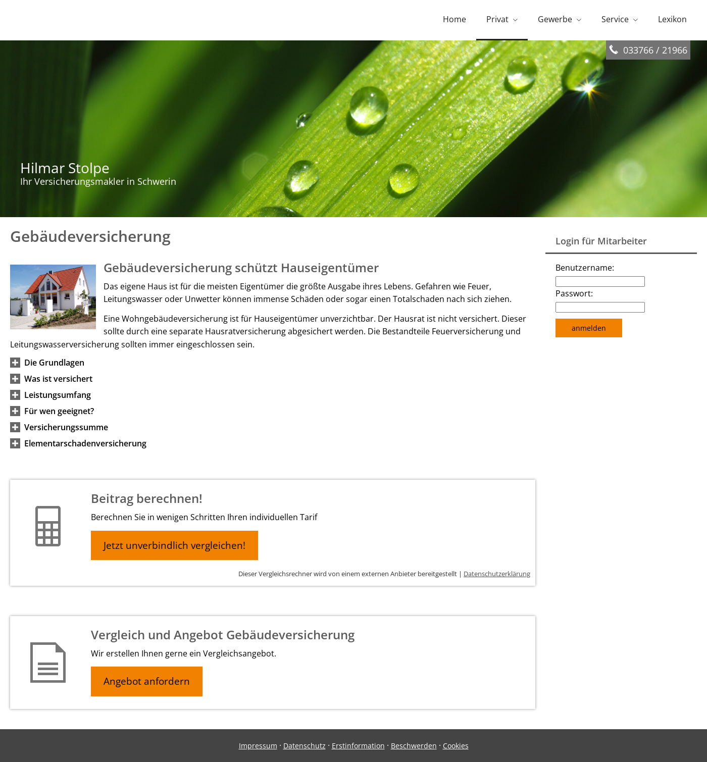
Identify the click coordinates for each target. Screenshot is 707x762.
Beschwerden (414, 745)
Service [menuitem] (615, 19)
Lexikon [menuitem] (672, 19)
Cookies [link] (456, 745)
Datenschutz (304, 745)
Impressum (258, 745)
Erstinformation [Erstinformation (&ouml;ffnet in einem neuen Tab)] (358, 745)
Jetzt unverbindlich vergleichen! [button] (174, 545)
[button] (54, 362)
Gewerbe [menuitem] (555, 19)
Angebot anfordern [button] (147, 681)
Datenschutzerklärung (497, 573)
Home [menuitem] (454, 19)
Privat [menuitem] (497, 19)
